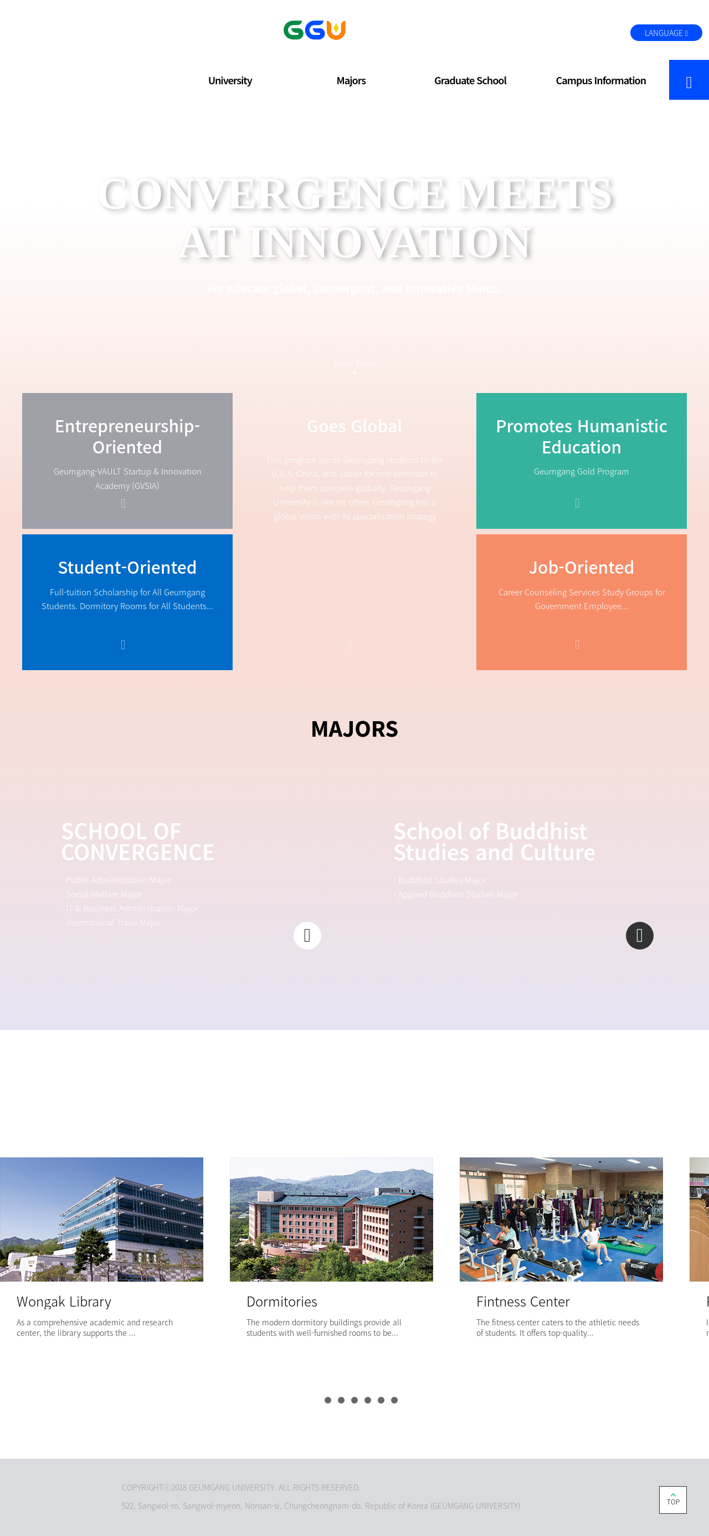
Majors (351, 80)
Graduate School (470, 80)
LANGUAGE (666, 32)
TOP (673, 1502)
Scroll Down (354, 363)
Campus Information (601, 80)
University (230, 80)
